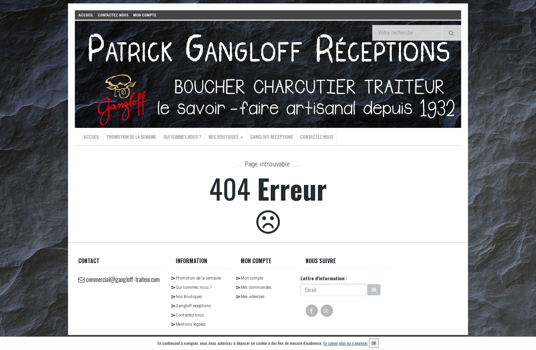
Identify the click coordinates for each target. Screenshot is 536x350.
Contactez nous (316, 136)
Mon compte (252, 277)
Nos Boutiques (226, 136)
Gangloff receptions (271, 136)
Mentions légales (191, 323)
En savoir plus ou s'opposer (345, 343)
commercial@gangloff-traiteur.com (110, 284)
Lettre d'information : (323, 277)
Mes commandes (256, 287)
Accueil (91, 136)
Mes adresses (253, 296)
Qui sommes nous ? (182, 136)
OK (373, 289)
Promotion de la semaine (131, 136)
